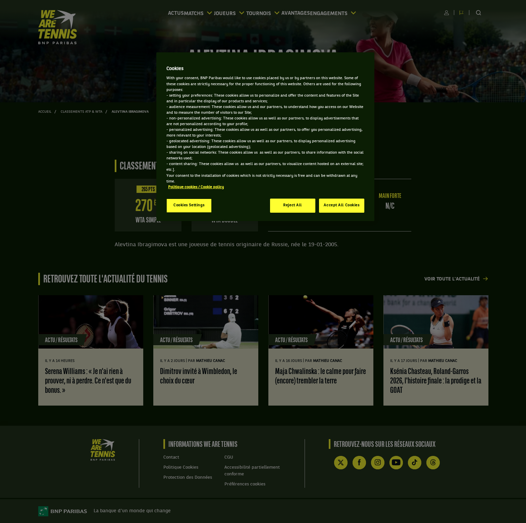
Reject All (292, 205)
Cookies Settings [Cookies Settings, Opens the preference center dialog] (189, 205)
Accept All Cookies (341, 205)
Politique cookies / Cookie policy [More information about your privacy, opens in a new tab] (196, 187)
